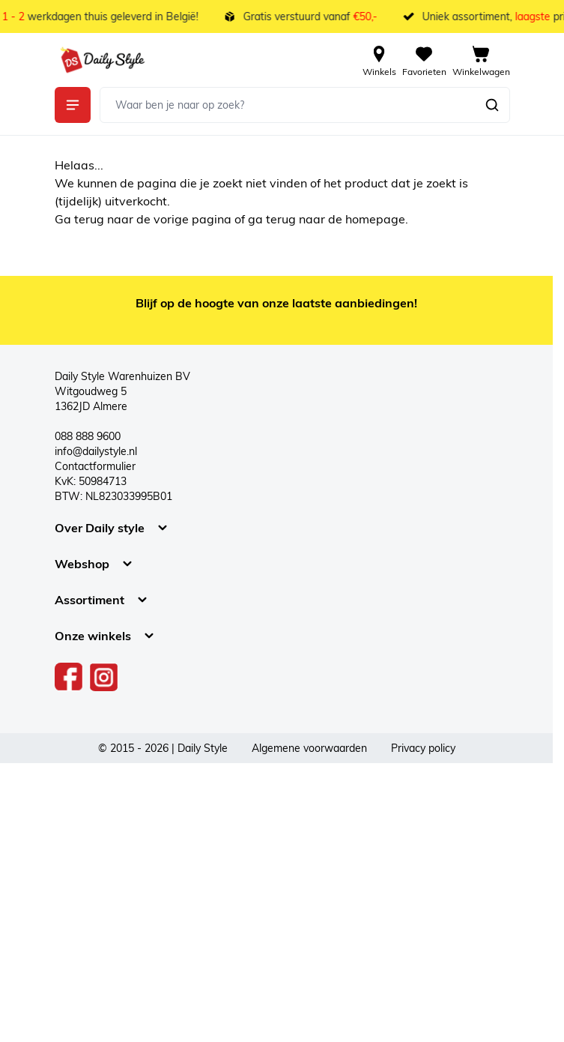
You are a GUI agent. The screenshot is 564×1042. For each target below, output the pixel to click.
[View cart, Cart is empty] (481, 60)
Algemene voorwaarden (309, 748)
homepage (375, 218)
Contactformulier (95, 466)
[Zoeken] (492, 105)
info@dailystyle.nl (96, 451)
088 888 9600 (88, 436)
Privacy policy (423, 748)
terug (90, 218)
